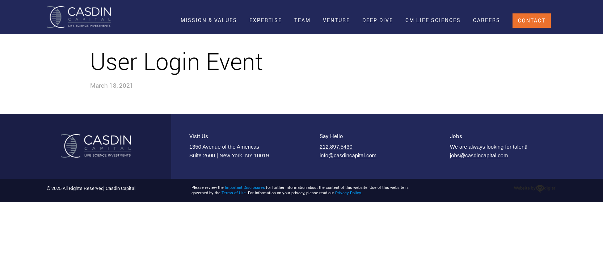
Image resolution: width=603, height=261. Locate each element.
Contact (531, 20)
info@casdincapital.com (348, 155)
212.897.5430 (336, 147)
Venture (336, 20)
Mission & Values (209, 20)
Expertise (265, 20)
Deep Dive (377, 20)
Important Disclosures (245, 187)
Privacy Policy (348, 192)
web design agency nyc (535, 189)
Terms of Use (234, 192)
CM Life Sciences (433, 20)
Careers (486, 20)
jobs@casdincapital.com (479, 155)
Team (302, 20)
